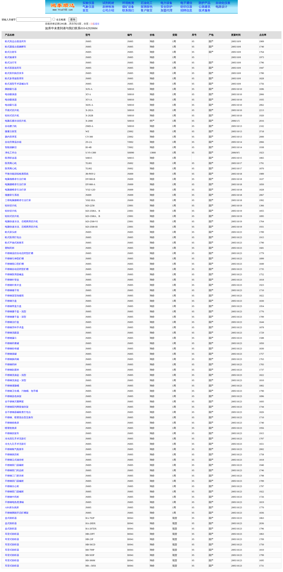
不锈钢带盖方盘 (13, 306)
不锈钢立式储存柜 (14, 459)
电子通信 (186, 3)
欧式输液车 (11, 57)
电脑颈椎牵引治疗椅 (15, 179)
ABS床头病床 (12, 507)
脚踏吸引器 (11, 89)
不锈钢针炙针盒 (13, 285)
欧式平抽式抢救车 (14, 242)
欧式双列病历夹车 (14, 73)
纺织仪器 (186, 6)
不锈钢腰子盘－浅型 (15, 311)
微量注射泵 (11, 131)
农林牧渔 (108, 6)
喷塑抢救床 (11, 428)
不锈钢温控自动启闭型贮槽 (19, 253)
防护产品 (204, 3)
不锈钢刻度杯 (12, 369)
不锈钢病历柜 (12, 454)
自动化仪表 (223, 3)
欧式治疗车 (11, 62)
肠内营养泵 (11, 136)
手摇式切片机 (12, 110)
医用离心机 (11, 163)
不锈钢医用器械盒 (14, 274)
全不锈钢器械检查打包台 (18, 412)
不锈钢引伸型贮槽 (14, 258)
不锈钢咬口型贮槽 (14, 263)
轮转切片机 (11, 205)
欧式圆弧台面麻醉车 (15, 46)
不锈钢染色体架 (13, 396)
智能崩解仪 (11, 147)
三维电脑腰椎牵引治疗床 (18, 200)
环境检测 (128, 3)
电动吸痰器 (11, 94)
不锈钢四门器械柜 (14, 481)
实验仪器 (88, 3)
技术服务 (204, 10)
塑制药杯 (9, 248)
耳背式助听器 (12, 534)
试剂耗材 (108, 3)
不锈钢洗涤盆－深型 (15, 380)
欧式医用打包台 (13, 237)
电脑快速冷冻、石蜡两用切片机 (21, 221)
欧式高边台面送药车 (15, 41)
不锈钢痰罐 (11, 353)
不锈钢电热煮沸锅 (14, 502)
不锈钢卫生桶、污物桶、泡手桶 (21, 391)
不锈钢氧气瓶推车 (14, 449)
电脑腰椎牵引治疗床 (15, 184)
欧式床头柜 (11, 232)
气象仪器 (88, 6)
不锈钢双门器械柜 (14, 465)
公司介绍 (108, 10)
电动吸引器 (11, 105)
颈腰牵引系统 (12, 195)
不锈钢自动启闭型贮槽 (16, 269)
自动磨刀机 (11, 126)
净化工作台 (11, 152)
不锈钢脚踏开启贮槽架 (16, 512)
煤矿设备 (128, 6)
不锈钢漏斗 (11, 338)
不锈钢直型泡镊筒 (14, 295)
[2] (95, 23)
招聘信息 (186, 10)
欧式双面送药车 (13, 67)
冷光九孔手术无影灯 (15, 444)
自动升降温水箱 (13, 142)
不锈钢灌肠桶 (12, 385)
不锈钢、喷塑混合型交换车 (19, 417)
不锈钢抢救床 (12, 422)
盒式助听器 (11, 518)
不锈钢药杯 (11, 364)
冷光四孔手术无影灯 (15, 438)
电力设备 (166, 3)
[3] (97, 23)
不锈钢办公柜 (12, 486)
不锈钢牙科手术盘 (14, 327)
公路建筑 (204, 6)
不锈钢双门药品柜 (14, 470)
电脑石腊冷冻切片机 (15, 120)
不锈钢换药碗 (12, 359)
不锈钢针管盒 (12, 279)
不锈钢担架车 (12, 433)
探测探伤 (147, 6)
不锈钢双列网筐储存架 (16, 406)
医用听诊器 (11, 158)
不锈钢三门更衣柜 (14, 475)
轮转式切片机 (12, 115)
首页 (85, 10)
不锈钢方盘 (11, 301)
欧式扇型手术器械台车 (16, 83)
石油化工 (147, 3)
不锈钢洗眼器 (12, 332)
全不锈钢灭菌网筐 (14, 401)
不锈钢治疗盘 (12, 322)
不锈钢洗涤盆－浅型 (15, 375)
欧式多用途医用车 (14, 78)
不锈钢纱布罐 (12, 348)
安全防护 (166, 6)
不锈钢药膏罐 (12, 343)
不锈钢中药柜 (12, 496)
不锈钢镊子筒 (12, 290)
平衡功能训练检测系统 (16, 173)
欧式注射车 (11, 52)
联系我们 (128, 10)
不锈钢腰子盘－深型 (15, 316)
